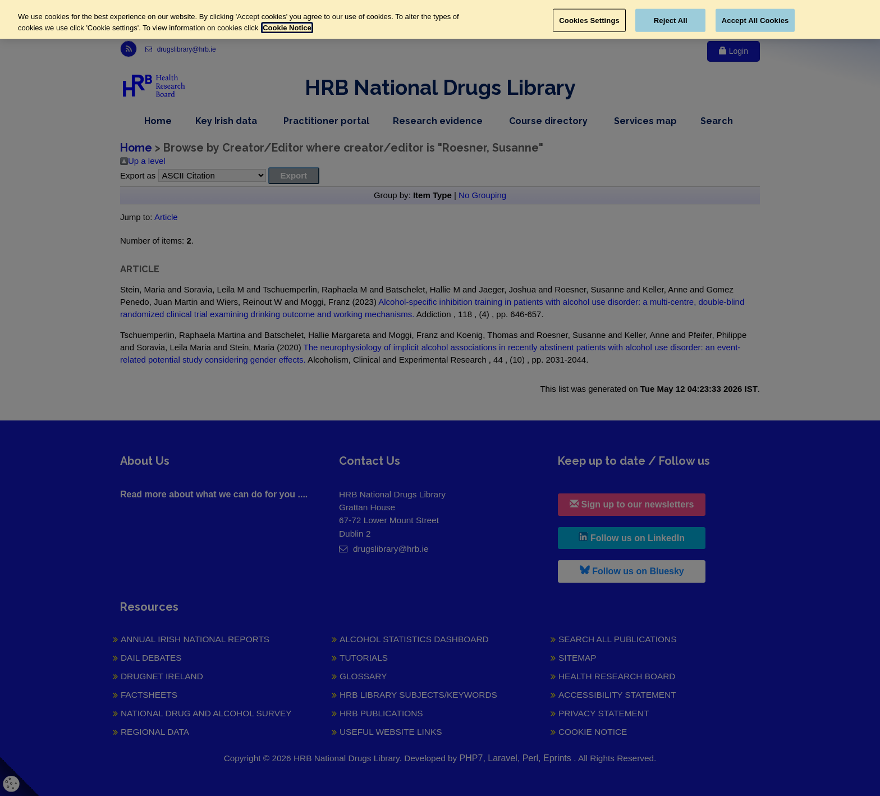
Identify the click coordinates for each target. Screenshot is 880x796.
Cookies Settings (589, 20)
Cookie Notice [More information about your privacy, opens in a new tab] (287, 28)
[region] (440, 19)
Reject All (671, 20)
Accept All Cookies (755, 20)
